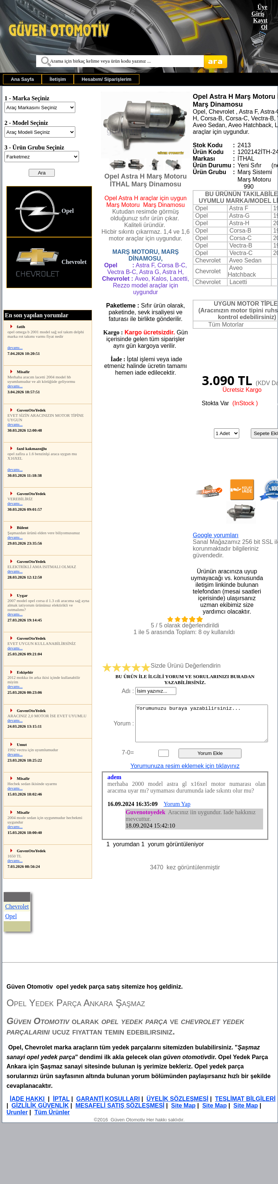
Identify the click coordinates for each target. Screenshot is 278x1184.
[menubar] (71, 79)
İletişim (58, 79)
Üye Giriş (260, 10)
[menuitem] (22, 79)
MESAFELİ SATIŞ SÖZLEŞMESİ (119, 1105)
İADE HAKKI (27, 1099)
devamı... (15, 347)
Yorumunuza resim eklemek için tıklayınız (185, 766)
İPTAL (61, 1099)
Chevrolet (50, 262)
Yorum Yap (177, 804)
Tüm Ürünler (52, 1112)
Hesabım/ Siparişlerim (107, 79)
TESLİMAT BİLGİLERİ (245, 1099)
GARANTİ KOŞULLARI (108, 1099)
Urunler (17, 1112)
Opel (44, 211)
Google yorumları (215, 535)
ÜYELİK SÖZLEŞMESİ (177, 1099)
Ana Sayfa (22, 79)
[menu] (49, 237)
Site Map (183, 1105)
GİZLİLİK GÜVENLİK (40, 1105)
